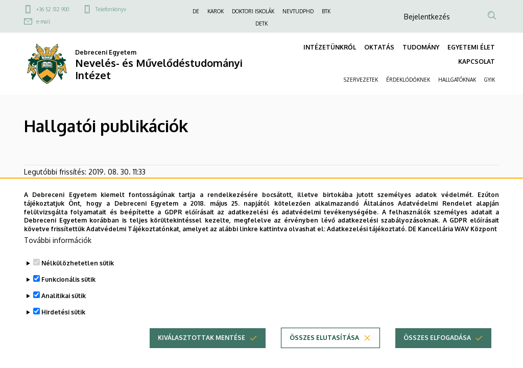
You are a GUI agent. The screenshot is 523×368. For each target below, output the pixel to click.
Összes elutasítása (324, 351)
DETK (261, 23)
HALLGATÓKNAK (457, 80)
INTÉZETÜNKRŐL (329, 47)
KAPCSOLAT (476, 61)
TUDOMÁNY (420, 47)
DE (196, 11)
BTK (326, 11)
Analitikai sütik (63, 309)
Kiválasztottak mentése (201, 351)
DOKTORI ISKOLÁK (253, 11)
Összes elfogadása (437, 351)
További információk (57, 254)
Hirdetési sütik (63, 326)
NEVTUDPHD (298, 11)
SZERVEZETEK (361, 80)
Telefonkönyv (111, 9)
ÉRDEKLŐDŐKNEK (408, 80)
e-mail (43, 21)
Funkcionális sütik (68, 293)
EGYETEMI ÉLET (471, 47)
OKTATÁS (379, 47)
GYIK (489, 80)
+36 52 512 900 (52, 9)
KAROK (215, 11)
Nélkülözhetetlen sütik (77, 277)
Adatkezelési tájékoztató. (367, 243)
